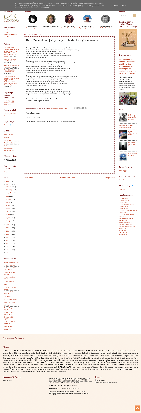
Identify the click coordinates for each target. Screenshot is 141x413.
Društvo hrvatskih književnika (9, 273)
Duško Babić (87, 353)
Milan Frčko (34, 360)
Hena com (122, 212)
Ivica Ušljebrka (57, 356)
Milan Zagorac (44, 360)
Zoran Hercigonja (49, 369)
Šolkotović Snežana (10, 371)
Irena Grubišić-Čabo (27, 356)
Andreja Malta (41, 351)
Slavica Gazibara (107, 364)
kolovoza (9, 199)
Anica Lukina (51, 351)
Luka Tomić (31, 358)
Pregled (6, 172)
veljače (8, 218)
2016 (8, 249)
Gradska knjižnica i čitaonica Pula (10, 313)
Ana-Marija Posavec (27, 351)
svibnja (8, 208)
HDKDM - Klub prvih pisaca (128, 210)
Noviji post (28, 178)
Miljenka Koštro (63, 360)
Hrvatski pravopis (9, 265)
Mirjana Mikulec (83, 360)
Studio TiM (122, 230)
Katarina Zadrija (122, 356)
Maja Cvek (41, 358)
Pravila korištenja (9, 143)
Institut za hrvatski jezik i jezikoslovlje (11, 268)
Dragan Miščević (68, 353)
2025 (8, 184)
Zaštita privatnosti (9, 146)
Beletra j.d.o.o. (123, 198)
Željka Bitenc (31, 371)
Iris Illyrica (122, 216)
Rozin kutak (51, 28)
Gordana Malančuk (127, 353)
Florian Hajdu (115, 353)
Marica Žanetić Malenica (88, 358)
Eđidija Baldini (105, 353)
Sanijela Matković (72, 364)
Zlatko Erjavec (38, 369)
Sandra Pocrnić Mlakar (56, 364)
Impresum (7, 137)
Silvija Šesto (83, 364)
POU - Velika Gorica (10, 299)
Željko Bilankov (52, 371)
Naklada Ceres (124, 200)
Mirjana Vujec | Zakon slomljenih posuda (126, 126)
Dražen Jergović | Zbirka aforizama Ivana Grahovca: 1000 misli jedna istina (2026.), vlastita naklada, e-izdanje (11, 52)
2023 (8, 228)
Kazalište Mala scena (126, 218)
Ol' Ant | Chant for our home (132, 133)
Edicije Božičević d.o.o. (126, 204)
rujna (7, 196)
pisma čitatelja (108, 369)
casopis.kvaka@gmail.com (108, 382)
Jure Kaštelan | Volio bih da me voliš (132, 116)
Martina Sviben (14, 360)
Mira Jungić (74, 360)
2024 (8, 225)
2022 (8, 231)
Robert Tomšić (34, 364)
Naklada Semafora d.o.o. (127, 226)
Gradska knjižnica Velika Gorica (9, 322)
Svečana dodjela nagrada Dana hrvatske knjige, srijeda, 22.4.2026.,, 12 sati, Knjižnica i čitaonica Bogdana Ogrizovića (11, 80)
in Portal (6, 305)
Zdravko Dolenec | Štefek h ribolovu (10, 60)
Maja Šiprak (64, 358)
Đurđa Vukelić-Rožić (131, 369)
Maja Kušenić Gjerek (53, 358)
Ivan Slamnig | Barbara (132, 154)
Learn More (114, 5)
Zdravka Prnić (29, 369)
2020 (8, 237)
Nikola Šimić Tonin (108, 362)
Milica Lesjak (52, 360)
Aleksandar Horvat (11, 351)
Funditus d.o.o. (124, 208)
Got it (124, 5)
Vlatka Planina (133, 367)
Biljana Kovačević (70, 351)
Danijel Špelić (129, 351)
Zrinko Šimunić (88, 369)
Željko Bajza (41, 371)
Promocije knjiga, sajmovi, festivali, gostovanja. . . (9, 102)
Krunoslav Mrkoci (10, 358)
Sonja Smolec (14, 367)
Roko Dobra (43, 364)
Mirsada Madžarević (117, 360)
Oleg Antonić (120, 362)
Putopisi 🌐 (7, 125)
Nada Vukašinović (10, 362)
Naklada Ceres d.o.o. (126, 224)
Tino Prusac (76, 367)
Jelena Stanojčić (89, 356)
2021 (8, 234)
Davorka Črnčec (32, 353)
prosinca (8, 187)
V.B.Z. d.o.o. (123, 232)
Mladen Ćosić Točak (131, 360)
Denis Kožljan (56, 353)
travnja (8, 211)
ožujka (8, 215)
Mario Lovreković (128, 358)
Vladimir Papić (123, 367)
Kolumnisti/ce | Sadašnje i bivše (9, 149)
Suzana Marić (49, 367)
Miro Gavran (93, 360)
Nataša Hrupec (54, 362)
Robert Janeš (22, 364)
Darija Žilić (13, 353)
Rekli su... (122, 189)
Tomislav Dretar (112, 367)
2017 (8, 246)
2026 (8, 181)
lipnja (7, 205)
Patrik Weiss (130, 362)
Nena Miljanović (94, 362)
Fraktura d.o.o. (124, 206)
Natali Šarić (45, 362)
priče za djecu (118, 369)
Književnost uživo (9, 302)
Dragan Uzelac (78, 353)
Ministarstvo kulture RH (11, 262)
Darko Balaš (22, 353)
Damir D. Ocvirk (107, 351)
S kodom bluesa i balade (69, 28)
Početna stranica (67, 178)
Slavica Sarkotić (119, 364)
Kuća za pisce (8, 326)
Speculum (24, 367)
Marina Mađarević (104, 358)
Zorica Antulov (77, 369)
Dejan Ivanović (45, 353)
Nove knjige (123, 171)
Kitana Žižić (133, 356)
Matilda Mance (24, 360)
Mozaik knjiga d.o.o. (125, 222)
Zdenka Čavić (9, 369)
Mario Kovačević (116, 358)
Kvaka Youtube (123, 180)
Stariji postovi (109, 178)
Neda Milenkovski (82, 362)
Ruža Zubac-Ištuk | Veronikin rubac (10, 71)
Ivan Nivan (48, 356)
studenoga (9, 190)
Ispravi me (7, 329)
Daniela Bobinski (118, 351)
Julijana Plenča (110, 356)
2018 (8, 243)
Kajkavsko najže (105, 28)
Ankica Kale (60, 351)
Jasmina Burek (67, 356)
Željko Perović (62, 371)
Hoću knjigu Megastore (126, 214)
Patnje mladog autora (33, 28)
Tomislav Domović (99, 367)
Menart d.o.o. (123, 220)
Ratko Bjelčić (11, 364)
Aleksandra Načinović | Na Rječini (60, 386)
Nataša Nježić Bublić (68, 362)
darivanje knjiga (98, 369)
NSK (5, 284)
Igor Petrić (14, 355)
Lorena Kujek (22, 358)
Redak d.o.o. (123, 228)
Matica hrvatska (9, 281)
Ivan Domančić (39, 356)
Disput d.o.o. (123, 202)
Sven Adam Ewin (63, 366)
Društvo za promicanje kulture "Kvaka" (10, 34)
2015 (8, 253)
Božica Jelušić (94, 350)
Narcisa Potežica (33, 362)
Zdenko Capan (20, 369)
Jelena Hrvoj (78, 356)
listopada (9, 193)
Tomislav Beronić (86, 367)
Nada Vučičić (22, 362)
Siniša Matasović (94, 364)
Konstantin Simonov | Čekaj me (131, 144)
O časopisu (7, 140)
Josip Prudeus (100, 356)
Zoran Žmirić (68, 369)
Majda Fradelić (73, 358)
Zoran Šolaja (59, 369)
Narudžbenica (8, 134)
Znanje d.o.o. (123, 234)
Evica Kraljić (96, 353)
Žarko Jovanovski (22, 371)
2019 (8, 240)
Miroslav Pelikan (104, 360)
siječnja (8, 221)
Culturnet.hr (7, 296)
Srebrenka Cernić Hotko (36, 367)
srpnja (8, 202)
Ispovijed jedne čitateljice (87, 28)
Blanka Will (81, 351)
